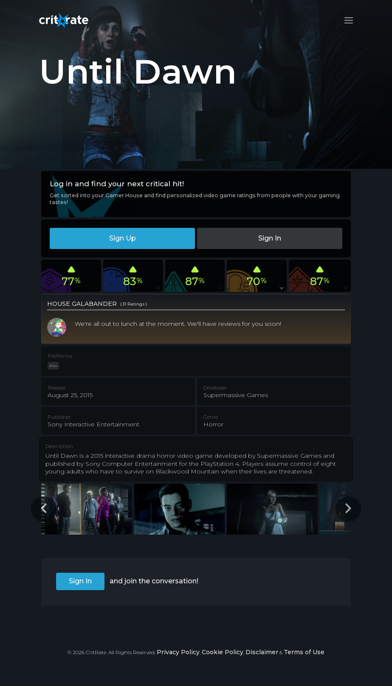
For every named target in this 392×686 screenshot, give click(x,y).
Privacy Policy (178, 652)
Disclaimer (261, 652)
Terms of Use (304, 652)
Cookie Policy (222, 652)
